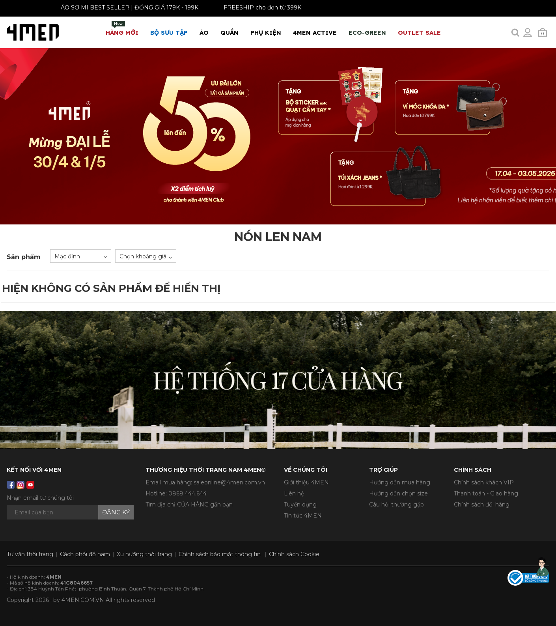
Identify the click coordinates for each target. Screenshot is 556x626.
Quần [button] (229, 32)
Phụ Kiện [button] (265, 32)
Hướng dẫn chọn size (398, 493)
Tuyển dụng (300, 504)
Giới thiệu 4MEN (306, 482)
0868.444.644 (187, 493)
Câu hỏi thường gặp (396, 504)
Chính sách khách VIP (484, 482)
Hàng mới (122, 28)
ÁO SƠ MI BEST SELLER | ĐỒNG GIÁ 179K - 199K (127, 7)
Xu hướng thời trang (144, 554)
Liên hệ (294, 493)
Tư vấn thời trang (30, 554)
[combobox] (80, 256)
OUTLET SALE (419, 32)
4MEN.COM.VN (83, 600)
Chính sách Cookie (294, 554)
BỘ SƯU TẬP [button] (169, 32)
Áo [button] (204, 32)
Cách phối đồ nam (85, 554)
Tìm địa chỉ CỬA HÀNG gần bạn (189, 504)
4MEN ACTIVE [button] (315, 32)
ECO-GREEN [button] (367, 32)
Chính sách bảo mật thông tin (220, 554)
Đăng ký (116, 512)
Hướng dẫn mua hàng (399, 482)
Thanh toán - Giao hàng (486, 493)
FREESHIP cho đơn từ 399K (260, 7)
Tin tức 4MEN (303, 515)
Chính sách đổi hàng (481, 504)
